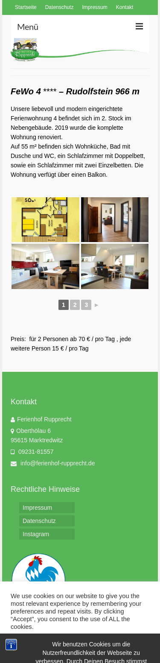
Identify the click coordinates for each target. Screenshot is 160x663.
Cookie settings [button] (34, 643)
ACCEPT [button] (78, 643)
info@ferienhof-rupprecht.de (53, 463)
